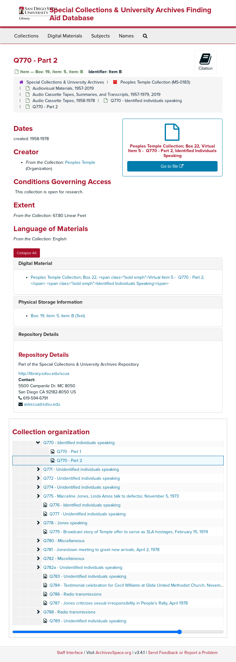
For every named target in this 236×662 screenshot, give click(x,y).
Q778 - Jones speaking (65, 523)
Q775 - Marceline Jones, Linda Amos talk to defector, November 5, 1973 (111, 496)
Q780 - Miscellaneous (64, 540)
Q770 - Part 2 (69, 460)
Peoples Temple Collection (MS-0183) (155, 82)
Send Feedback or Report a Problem (183, 652)
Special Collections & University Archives (65, 82)
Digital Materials (65, 36)
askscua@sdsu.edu (42, 404)
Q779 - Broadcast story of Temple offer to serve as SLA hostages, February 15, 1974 (128, 531)
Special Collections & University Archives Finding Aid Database (130, 14)
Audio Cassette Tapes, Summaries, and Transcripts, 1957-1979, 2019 (96, 94)
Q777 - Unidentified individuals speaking (87, 514)
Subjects (100, 36)
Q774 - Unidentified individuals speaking (81, 487)
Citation (206, 62)
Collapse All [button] (27, 253)
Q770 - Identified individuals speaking (146, 100)
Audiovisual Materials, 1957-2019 (63, 88)
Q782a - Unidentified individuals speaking (82, 567)
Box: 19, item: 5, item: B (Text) (58, 315)
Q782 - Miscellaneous (64, 558)
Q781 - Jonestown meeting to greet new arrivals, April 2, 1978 (101, 549)
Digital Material (35, 263)
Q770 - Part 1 (69, 451)
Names (126, 36)
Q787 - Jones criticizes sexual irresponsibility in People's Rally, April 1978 (118, 603)
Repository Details (38, 334)
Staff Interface (70, 652)
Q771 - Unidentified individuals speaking (81, 469)
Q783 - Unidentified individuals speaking (87, 576)
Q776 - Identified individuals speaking (84, 505)
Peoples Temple (80, 162)
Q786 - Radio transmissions (75, 594)
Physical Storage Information (50, 302)
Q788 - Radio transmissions (69, 612)
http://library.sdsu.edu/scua (43, 373)
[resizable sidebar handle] (118, 631)
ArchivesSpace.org (113, 652)
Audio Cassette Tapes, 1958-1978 (64, 100)
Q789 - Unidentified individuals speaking (87, 621)
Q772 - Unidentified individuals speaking (81, 478)
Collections (26, 36)
